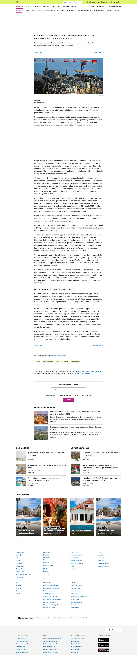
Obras (18, 594)
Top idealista (61, 10)
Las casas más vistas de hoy (81, 532)
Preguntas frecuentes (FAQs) (52, 638)
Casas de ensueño (103, 566)
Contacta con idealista (50, 641)
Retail (33, 10)
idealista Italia (75, 641)
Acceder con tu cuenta (59, 355)
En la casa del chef (49, 591)
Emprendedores (48, 565)
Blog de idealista (99, 10)
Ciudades (37, 361)
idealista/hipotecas (76, 646)
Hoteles (109, 10)
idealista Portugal (76, 644)
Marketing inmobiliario (84, 10)
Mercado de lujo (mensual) (83, 395)
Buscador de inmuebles (113, 6)
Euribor (72, 618)
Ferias (18, 591)
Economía (46, 560)
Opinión (73, 6)
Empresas (41, 10)
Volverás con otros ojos (50, 596)
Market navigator (75, 361)
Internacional (71, 10)
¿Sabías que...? (48, 594)
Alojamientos (75, 558)
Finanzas (29, 6)
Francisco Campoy (76, 585)
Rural (72, 566)
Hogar (45, 568)
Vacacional (46, 6)
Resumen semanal (65, 395)
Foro (92, 6)
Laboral (45, 571)
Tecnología (46, 574)
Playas (73, 569)
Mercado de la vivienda (62, 361)
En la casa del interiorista (51, 585)
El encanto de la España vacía (52, 605)
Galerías (18, 588)
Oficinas (26, 10)
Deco (53, 6)
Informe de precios (22, 649)
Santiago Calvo (75, 588)
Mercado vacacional (77, 563)
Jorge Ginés (74, 594)
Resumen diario (51, 395)
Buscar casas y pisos (77, 638)
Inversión (46, 562)
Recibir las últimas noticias (69, 385)
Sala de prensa (21, 646)
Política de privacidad (50, 644)
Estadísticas (100, 6)
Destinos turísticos (76, 555)
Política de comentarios (50, 652)
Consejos (101, 560)
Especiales (65, 6)
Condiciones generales (50, 649)
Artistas (18, 585)
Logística (116, 10)
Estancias (101, 558)
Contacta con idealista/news (24, 644)
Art (59, 6)
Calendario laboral (49, 607)
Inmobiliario (19, 6)
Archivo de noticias (83, 618)
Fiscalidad (37, 6)
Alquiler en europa (48, 361)
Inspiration (101, 555)
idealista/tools (75, 649)
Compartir (38, 52)
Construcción (50, 10)
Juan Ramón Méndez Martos (80, 596)
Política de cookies (49, 646)
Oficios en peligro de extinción (52, 599)
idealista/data (75, 652)
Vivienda (19, 10)
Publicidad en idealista (23, 641)
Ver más (18, 539)
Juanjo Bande (75, 599)
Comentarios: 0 (97, 52)
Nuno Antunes (75, 607)
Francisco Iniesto (76, 591)
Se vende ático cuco (49, 602)
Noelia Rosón (75, 605)
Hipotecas (46, 557)
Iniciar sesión (115, 2)
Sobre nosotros (21, 638)
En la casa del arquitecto (51, 588)
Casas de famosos (103, 563)
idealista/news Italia (22, 652)
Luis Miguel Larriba (76, 602)
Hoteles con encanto (77, 560)
